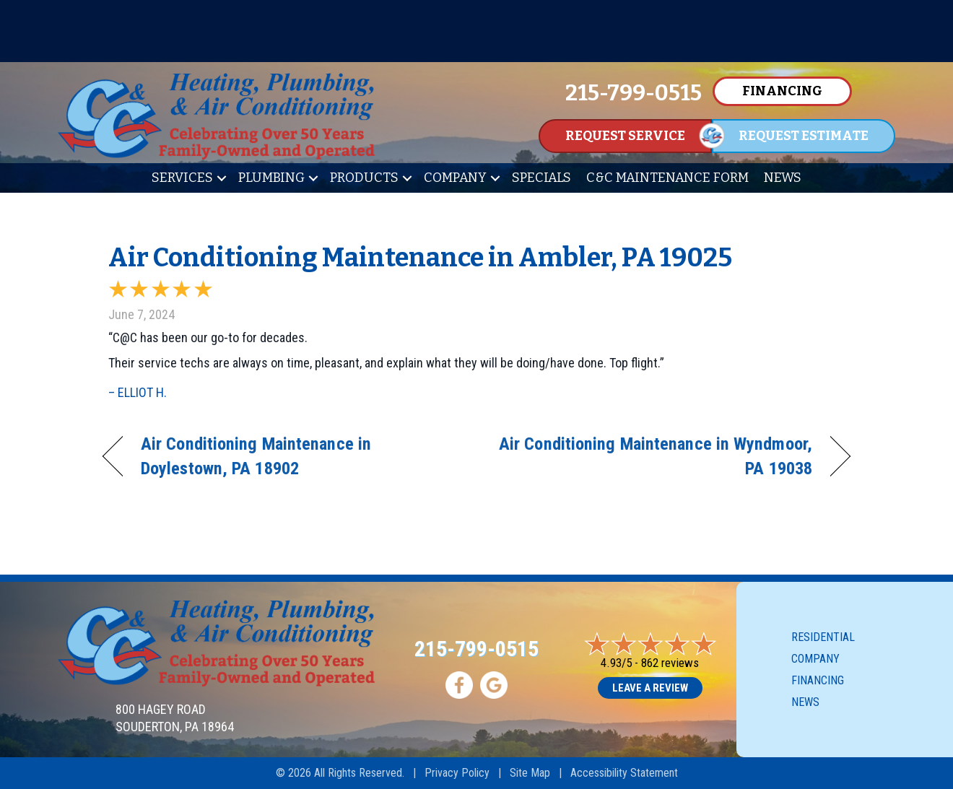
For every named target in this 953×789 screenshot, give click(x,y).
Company (455, 178)
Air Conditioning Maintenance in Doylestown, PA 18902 (256, 456)
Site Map (530, 773)
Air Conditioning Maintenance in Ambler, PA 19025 (420, 258)
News (782, 178)
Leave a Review (650, 687)
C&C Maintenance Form (667, 178)
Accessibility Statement (624, 773)
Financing (817, 680)
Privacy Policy (457, 773)
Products (364, 178)
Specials (541, 178)
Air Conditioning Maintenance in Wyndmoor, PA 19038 (655, 456)
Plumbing (271, 178)
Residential (823, 637)
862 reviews (670, 662)
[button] (221, 178)
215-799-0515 (476, 648)
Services (182, 178)
